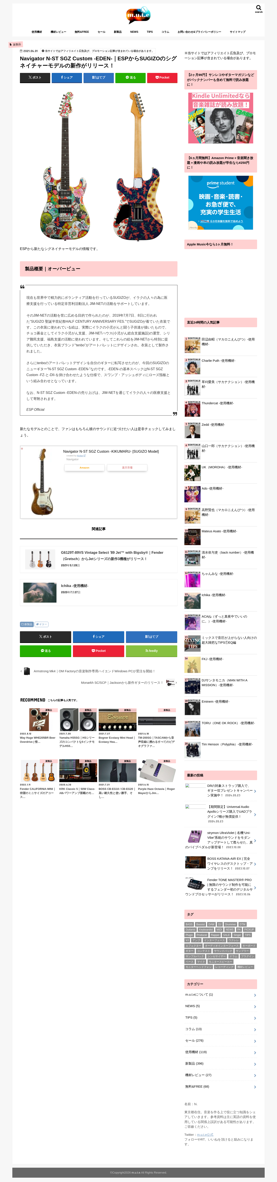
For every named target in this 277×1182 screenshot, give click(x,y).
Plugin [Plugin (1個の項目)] (189, 939)
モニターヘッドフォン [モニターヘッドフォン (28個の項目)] (199, 971)
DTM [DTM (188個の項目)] (242, 928)
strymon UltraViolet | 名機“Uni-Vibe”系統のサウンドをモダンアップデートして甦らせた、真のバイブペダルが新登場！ (219, 844)
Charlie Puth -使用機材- (218, 360)
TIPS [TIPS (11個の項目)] (248, 939)
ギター (43, 624)
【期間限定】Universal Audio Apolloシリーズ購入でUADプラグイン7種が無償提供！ (218, 819)
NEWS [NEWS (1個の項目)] (230, 933)
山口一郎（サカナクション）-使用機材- (228, 448)
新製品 (118, 31)
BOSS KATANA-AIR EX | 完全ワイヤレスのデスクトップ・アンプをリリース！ (219, 868)
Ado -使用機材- (212, 488)
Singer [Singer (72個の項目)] (237, 939)
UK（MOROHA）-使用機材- (222, 467)
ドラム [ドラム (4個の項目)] (233, 960)
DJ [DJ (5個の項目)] (219, 928)
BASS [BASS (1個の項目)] (189, 928)
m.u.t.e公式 (205, 1139)
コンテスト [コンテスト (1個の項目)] (203, 955)
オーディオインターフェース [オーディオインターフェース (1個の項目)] (222, 950)
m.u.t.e (136, 1177)
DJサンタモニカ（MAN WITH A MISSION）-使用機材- (224, 683)
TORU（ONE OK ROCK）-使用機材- (228, 723)
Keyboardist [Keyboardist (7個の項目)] (206, 933)
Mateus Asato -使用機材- (219, 531)
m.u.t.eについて (199, 999)
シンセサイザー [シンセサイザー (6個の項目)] (217, 960)
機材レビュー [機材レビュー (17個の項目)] (245, 971)
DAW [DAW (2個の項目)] (211, 928)
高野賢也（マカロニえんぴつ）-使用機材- (228, 512)
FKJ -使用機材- (212, 659)
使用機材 (37, 31)
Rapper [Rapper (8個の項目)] (215, 939)
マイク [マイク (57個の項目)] (201, 966)
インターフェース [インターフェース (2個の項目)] (214, 944)
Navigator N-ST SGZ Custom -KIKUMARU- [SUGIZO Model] (111, 451)
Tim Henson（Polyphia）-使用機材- (227, 744)
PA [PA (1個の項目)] (239, 933)
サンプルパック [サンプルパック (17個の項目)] (195, 960)
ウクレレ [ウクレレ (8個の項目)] (234, 944)
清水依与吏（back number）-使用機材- (228, 555)
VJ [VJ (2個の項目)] (187, 944)
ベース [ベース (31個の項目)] (189, 966)
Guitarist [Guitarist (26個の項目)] (190, 933)
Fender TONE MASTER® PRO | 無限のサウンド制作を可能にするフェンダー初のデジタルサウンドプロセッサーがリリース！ (219, 891)
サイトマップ (237, 31)
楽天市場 (127, 467)
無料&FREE (82, 31)
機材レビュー (58, 31)
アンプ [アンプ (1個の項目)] (196, 944)
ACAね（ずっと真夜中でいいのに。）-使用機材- (224, 619)
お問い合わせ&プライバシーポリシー (199, 31)
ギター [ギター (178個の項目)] (189, 955)
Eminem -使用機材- (215, 701)
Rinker (80, 455)
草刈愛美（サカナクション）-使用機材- (228, 384)
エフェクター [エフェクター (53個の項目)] (193, 950)
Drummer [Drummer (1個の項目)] (230, 928)
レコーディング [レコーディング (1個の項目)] (224, 971)
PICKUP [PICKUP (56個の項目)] (249, 933)
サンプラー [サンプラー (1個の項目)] (242, 955)
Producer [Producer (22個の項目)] (202, 939)
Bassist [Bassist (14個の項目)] (200, 928)
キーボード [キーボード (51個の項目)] (249, 950)
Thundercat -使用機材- (218, 403)
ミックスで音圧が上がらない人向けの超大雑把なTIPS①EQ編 (229, 640)
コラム (165, 31)
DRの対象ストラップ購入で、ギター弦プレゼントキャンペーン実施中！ (219, 792)
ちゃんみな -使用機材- (218, 573)
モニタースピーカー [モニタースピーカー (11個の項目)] (220, 966)
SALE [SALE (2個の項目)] (226, 939)
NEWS (134, 31)
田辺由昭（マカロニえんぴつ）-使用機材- (228, 342)
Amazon (84, 467)
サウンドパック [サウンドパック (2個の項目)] (223, 955)
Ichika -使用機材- (214, 595)
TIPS (150, 31)
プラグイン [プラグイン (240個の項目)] (247, 960)
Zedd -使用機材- (213, 424)
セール (101, 31)
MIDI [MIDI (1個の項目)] (219, 933)
